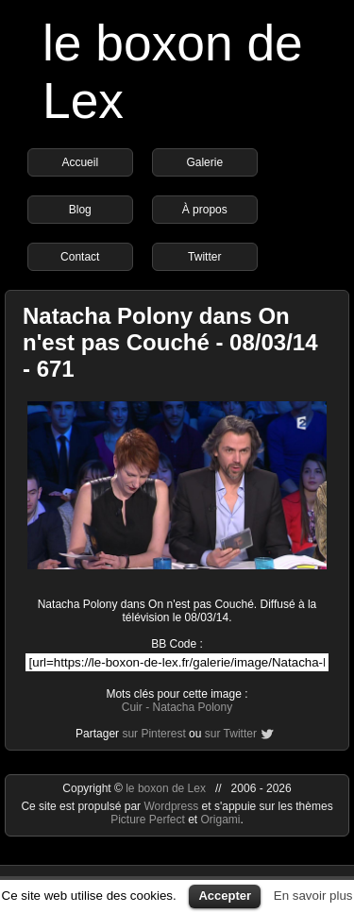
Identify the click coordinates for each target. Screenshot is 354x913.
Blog (80, 209)
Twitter (204, 256)
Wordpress (172, 806)
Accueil (79, 162)
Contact (79, 256)
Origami (221, 819)
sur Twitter (231, 733)
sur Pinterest (153, 733)
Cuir (132, 707)
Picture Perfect (147, 819)
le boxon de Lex (166, 788)
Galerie (204, 162)
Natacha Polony (192, 707)
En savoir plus (313, 895)
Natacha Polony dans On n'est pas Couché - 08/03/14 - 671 (170, 342)
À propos (205, 209)
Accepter (224, 895)
